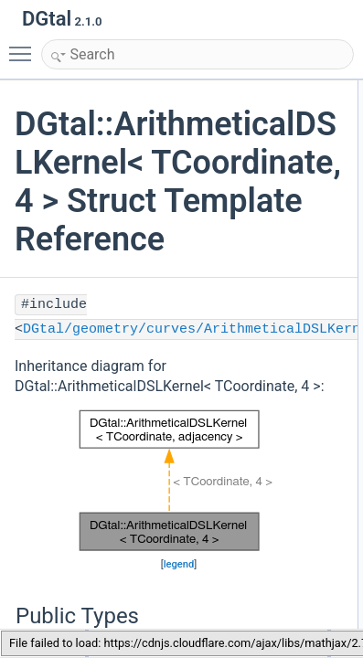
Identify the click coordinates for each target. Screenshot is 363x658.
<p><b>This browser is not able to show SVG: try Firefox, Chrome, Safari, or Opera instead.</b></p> (179, 480)
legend (179, 564)
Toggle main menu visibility (24, 46)
